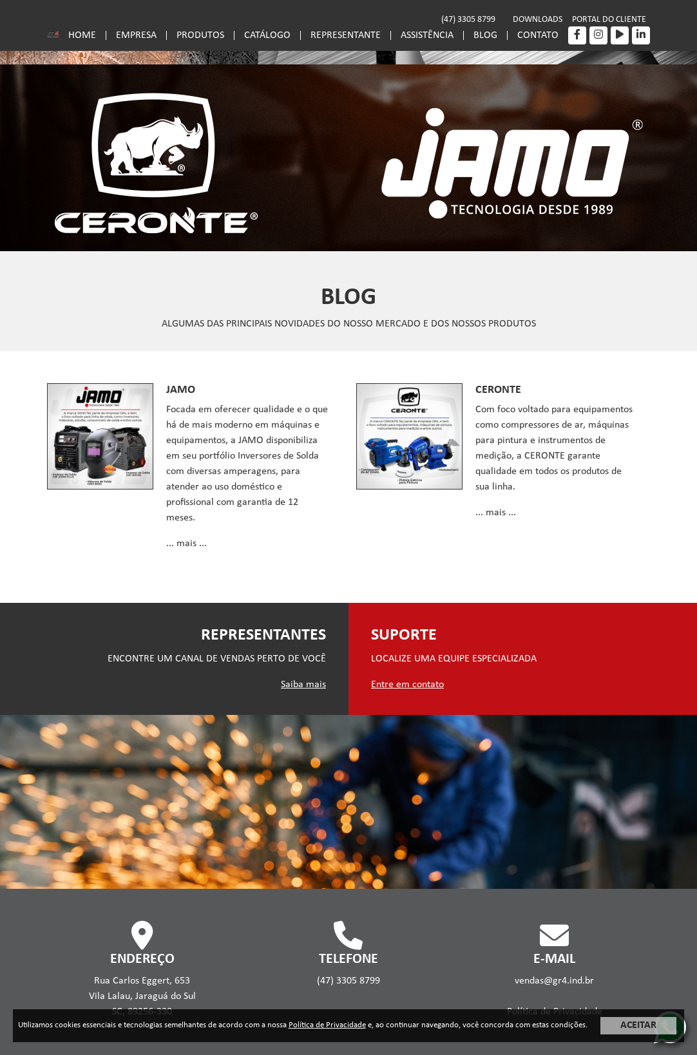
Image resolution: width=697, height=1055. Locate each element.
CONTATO (538, 35)
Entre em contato (407, 685)
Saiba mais (303, 685)
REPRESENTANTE (345, 35)
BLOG (485, 35)
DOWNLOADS (537, 19)
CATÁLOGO (267, 35)
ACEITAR (638, 1025)
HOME (82, 35)
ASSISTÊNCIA (427, 35)
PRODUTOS (200, 35)
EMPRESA (136, 35)
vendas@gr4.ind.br (554, 981)
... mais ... (186, 543)
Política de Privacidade (327, 1025)
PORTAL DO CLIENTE (609, 19)
